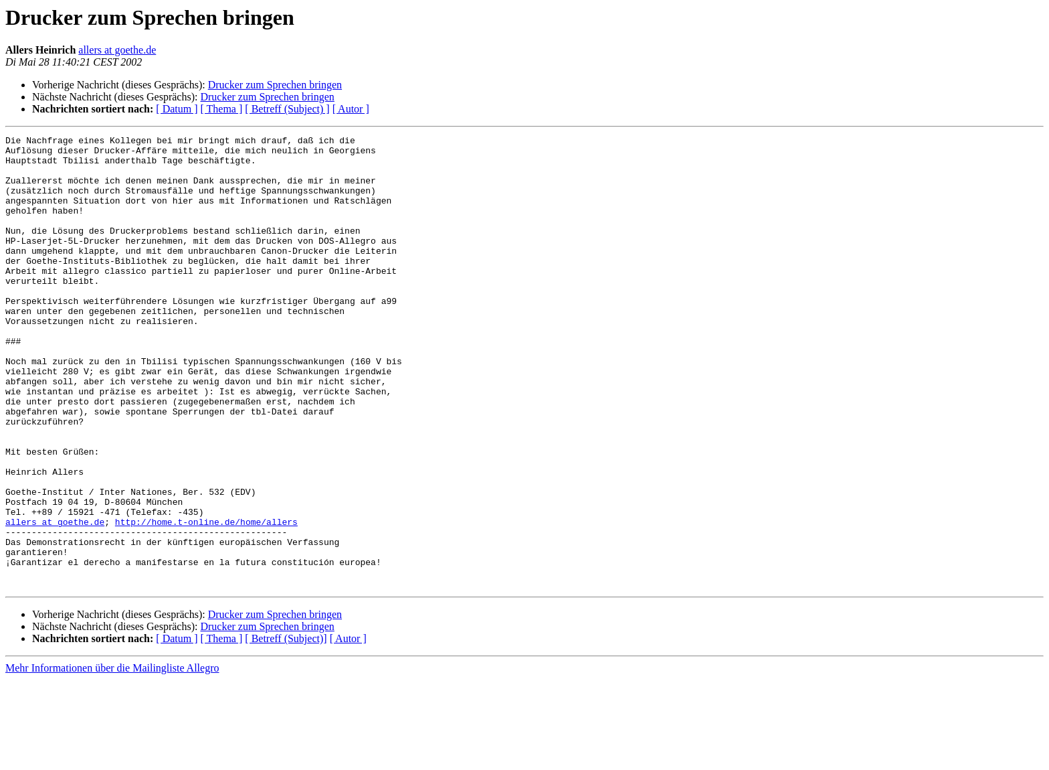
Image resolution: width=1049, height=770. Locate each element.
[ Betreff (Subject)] (285, 729)
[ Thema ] (222, 108)
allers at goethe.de (117, 50)
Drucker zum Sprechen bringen (275, 84)
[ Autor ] (350, 108)
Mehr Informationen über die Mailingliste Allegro (112, 758)
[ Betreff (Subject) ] (287, 108)
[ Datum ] (176, 108)
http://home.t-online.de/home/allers (206, 600)
